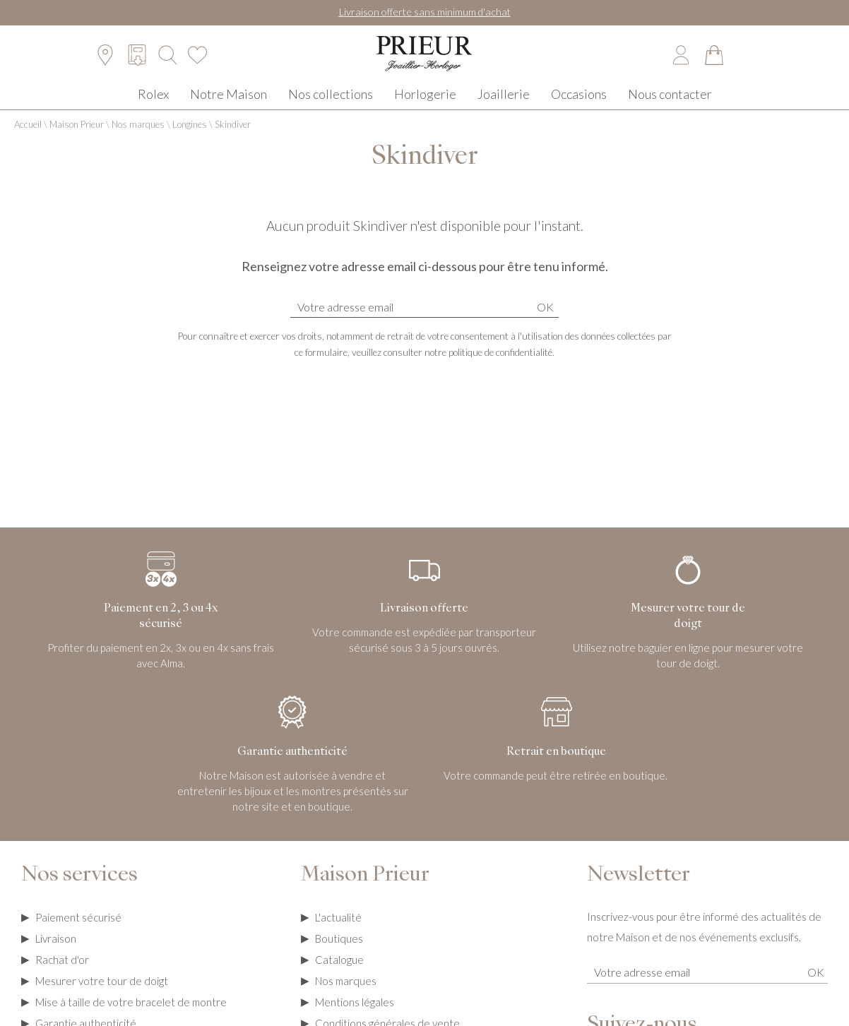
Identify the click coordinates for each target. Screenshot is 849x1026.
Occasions (579, 105)
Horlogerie (425, 105)
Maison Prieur (76, 138)
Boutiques (339, 952)
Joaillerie (503, 105)
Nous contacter (670, 105)
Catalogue (339, 973)
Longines (189, 138)
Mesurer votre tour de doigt (101, 995)
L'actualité (338, 931)
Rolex (153, 105)
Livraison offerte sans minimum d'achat (425, 12)
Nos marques (138, 138)
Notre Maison (228, 105)
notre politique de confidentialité (488, 366)
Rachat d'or (62, 973)
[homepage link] (424, 63)
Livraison (55, 952)
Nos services (79, 890)
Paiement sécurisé (78, 931)
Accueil (28, 138)
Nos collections (330, 105)
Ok (545, 321)
